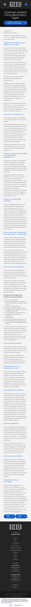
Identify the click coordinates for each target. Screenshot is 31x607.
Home (15, 540)
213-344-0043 (15, 534)
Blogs (15, 554)
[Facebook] (12, 587)
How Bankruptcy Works (15, 550)
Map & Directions (15, 572)
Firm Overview (15, 543)
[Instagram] (15, 587)
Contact (15, 559)
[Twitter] (18, 587)
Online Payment (15, 545)
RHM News (15, 552)
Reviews (16, 557)
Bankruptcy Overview (15, 547)
